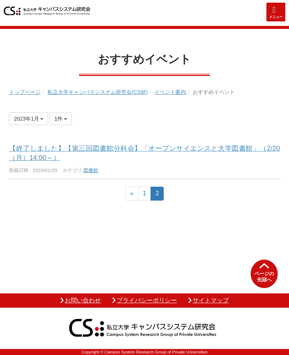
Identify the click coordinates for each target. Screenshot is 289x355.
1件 (61, 119)
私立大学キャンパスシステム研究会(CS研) (97, 92)
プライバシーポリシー (147, 300)
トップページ (25, 92)
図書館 (91, 170)
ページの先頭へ (264, 276)
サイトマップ (211, 300)
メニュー (276, 17)
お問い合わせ (83, 300)
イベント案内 (170, 92)
